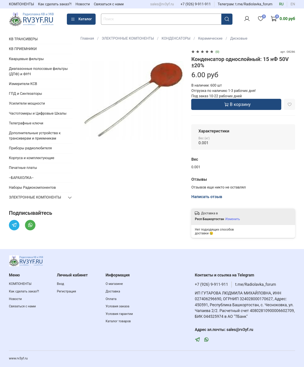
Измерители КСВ (23, 84)
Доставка (113, 291)
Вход (60, 284)
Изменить (232, 219)
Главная (87, 38)
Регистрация (66, 291)
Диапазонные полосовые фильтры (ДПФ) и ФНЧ (38, 71)
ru (281, 4)
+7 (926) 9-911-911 (196, 4)
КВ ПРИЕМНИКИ (23, 49)
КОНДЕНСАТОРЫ (176, 38)
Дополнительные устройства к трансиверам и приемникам (35, 135)
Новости (83, 4)
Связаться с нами (109, 4)
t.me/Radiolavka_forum (255, 284)
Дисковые (238, 38)
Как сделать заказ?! (55, 4)
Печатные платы (23, 168)
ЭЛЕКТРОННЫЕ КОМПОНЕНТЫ (128, 38)
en (292, 4)
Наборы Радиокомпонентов (32, 187)
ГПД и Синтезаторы (25, 93)
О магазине (114, 284)
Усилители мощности (27, 103)
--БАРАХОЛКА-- (21, 178)
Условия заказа (117, 306)
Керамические (210, 38)
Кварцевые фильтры (26, 59)
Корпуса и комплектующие (31, 158)
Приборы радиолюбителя (30, 148)
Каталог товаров (118, 321)
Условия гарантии (119, 314)
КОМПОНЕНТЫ (21, 4)
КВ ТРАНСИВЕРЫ (23, 39)
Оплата (111, 299)
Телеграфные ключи (26, 123)
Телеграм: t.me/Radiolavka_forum (245, 4)
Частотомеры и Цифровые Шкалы (38, 113)
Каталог (81, 19)
